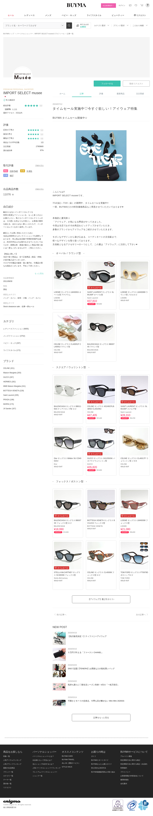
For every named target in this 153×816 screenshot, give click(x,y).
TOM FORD (125, 578)
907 (11, 175)
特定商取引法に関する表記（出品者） (134, 764)
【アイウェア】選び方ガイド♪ (101, 599)
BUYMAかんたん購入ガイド (101, 764)
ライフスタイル (94, 15)
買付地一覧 (7, 783)
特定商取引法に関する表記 (130, 760)
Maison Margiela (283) (12, 373)
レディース (29, 15)
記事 (82, 94)
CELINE (57, 350)
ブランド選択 (120, 25)
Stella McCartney (61, 578)
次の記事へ (142, 614)
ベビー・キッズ (69, 15)
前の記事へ (59, 614)
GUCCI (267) (8, 377)
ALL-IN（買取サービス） (71, 763)
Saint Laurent (92, 298)
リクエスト (140, 15)
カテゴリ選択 (101, 25)
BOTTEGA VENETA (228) (13, 391)
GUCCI (90, 464)
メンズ (48, 15)
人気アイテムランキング (12, 760)
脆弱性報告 (124, 780)
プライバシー (125, 772)
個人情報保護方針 (9, 807)
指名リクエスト (136, 83)
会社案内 (123, 783)
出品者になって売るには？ (42, 760)
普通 (22, 171)
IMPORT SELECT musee (22, 93)
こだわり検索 (140, 25)
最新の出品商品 (9, 768)
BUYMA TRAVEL (68, 759)
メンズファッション (14, 336)
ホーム (62, 94)
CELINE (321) (8, 368)
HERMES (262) (9, 382)
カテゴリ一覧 (8, 776)
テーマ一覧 (7, 780)
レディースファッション (16, 329)
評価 (101, 94)
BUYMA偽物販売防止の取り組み (103, 772)
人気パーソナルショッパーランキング (47, 768)
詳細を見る (39, 165)
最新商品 (120, 94)
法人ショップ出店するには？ (43, 764)
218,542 (14, 171)
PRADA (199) (8, 400)
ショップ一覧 (37, 776)
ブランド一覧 (8, 772)
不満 (5, 175)
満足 (5, 171)
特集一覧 (6, 756)
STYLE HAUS (67, 767)
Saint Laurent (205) (11, 395)
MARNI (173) (8, 404)
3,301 (29, 171)
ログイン (122, 5)
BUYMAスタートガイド (99, 760)
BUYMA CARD (67, 756)
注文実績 (140, 94)
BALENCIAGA (92, 350)
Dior (55, 464)
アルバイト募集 (126, 756)
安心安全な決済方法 (98, 768)
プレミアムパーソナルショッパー (45, 772)
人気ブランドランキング (12, 764)
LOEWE (57, 298)
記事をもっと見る (101, 717)
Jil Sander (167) (9, 409)
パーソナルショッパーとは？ (43, 756)
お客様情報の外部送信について (131, 776)
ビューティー (118, 15)
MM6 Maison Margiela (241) (14, 386)
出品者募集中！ (108, 5)
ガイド (93, 756)
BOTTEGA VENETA (95, 526)
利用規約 (123, 768)
